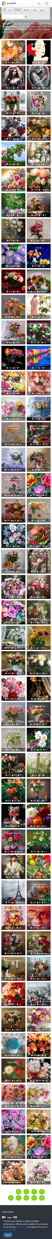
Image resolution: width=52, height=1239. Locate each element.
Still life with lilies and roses (13, 529)
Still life (39, 248)
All (4, 10)
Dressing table (13, 1139)
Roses (13, 44)
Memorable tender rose (39, 45)
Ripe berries (13, 808)
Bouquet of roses (13, 95)
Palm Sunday (38, 400)
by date (18, 10)
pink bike (13, 197)
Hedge (38, 859)
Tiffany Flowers (13, 1037)
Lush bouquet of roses (39, 1012)
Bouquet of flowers (39, 171)
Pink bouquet (38, 604)
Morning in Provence (39, 986)
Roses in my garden (38, 95)
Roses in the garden (13, 782)
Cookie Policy (9, 1230)
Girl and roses (13, 69)
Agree (7, 1235)
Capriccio (13, 350)
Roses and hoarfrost (38, 1139)
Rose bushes (38, 833)
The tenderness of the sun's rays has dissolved (38, 581)
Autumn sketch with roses (13, 554)
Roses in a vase (39, 629)
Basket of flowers (38, 1113)
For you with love (13, 1088)
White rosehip (13, 1062)
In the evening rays (13, 706)
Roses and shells (13, 960)
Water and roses (39, 350)
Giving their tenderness (13, 427)
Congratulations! (13, 1164)
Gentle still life (13, 731)
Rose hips (38, 731)
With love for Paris (13, 884)
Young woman (39, 299)
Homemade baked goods (39, 121)
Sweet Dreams (13, 629)
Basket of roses (38, 1037)
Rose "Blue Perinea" (13, 248)
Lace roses (13, 680)
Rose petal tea (38, 706)
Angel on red (38, 69)
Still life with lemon (39, 1088)
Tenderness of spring (39, 1062)
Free (9, 10)
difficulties (26, 10)
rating (35, 10)
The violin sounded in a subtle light (39, 427)
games (42, 10)
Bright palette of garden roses (38, 783)
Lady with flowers (13, 859)
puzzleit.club (21, 1227)
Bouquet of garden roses (39, 325)
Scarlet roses (38, 528)
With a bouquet (38, 502)
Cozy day (13, 120)
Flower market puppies (13, 376)
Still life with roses (13, 273)
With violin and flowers (38, 198)
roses (38, 222)
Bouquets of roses (13, 579)
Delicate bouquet (38, 960)
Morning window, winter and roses (13, 452)
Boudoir (38, 146)
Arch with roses (38, 757)
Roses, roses (13, 910)
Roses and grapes (13, 935)
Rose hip (13, 146)
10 (42, 1198)
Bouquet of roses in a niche (39, 554)
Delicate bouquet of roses (38, 656)
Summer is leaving (13, 324)
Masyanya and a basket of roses (38, 885)
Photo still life (38, 680)
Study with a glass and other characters (13, 478)
